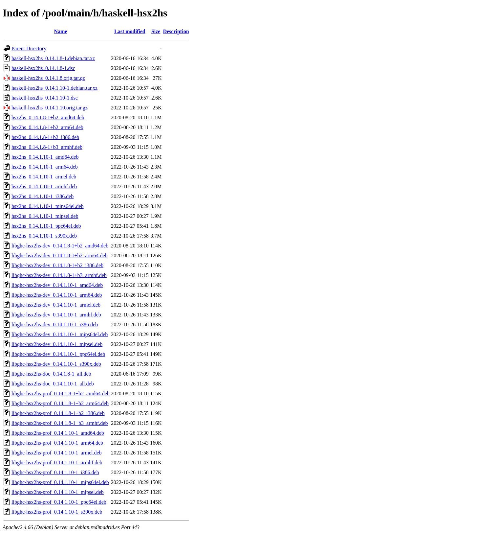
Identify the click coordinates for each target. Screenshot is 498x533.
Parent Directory (28, 48)
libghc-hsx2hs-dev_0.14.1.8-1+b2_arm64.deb (59, 255)
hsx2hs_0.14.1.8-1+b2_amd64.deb (47, 117)
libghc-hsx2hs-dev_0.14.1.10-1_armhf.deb (56, 314)
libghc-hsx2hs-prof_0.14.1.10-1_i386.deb (55, 472)
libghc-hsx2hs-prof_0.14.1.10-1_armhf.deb (56, 462)
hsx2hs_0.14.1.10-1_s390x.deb (44, 236)
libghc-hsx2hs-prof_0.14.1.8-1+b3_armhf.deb (59, 423)
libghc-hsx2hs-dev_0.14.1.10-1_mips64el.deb (59, 334)
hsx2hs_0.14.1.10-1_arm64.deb (44, 167)
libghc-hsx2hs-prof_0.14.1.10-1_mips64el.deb (60, 482)
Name (60, 31)
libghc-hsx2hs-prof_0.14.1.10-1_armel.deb (56, 452)
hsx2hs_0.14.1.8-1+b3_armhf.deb (46, 147)
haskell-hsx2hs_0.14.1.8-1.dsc (43, 68)
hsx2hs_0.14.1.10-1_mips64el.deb (47, 206)
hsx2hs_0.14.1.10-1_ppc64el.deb (46, 226)
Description (176, 31)
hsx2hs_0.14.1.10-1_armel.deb (43, 176)
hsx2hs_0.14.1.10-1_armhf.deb (44, 186)
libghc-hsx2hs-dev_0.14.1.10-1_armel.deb (55, 305)
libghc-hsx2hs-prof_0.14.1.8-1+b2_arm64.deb (60, 403)
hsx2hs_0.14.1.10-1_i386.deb (42, 196)
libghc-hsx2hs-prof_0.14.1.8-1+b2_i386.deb (58, 413)
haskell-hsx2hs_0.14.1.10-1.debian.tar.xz (54, 88)
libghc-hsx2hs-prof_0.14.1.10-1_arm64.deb (57, 443)
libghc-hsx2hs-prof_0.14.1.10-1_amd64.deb (57, 433)
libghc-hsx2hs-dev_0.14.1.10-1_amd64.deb (57, 285)
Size (156, 31)
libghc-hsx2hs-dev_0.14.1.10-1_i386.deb (54, 324)
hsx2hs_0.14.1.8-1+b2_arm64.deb (47, 127)
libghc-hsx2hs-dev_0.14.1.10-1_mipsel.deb (56, 344)
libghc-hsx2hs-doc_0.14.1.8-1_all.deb (51, 374)
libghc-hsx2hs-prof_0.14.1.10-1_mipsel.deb (57, 492)
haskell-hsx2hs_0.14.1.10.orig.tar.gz (49, 107)
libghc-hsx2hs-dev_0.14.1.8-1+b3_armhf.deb (59, 275)
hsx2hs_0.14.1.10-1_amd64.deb (44, 157)
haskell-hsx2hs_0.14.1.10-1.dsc (44, 98)
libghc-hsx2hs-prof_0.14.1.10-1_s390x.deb (56, 512)
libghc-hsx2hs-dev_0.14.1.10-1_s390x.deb (56, 364)
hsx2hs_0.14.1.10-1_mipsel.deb (44, 216)
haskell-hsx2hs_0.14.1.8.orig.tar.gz (48, 78)
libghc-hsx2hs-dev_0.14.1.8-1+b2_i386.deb (57, 265)
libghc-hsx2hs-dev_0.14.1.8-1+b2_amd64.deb (59, 245)
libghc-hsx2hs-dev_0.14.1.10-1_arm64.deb (56, 295)
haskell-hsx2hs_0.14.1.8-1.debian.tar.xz (53, 58)
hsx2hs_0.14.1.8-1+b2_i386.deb (45, 137)
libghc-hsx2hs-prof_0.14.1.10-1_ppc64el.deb (58, 502)
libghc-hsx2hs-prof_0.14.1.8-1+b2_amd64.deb (60, 393)
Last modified (129, 31)
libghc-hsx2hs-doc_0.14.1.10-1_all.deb (52, 383)
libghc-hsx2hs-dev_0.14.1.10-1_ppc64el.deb (58, 354)
